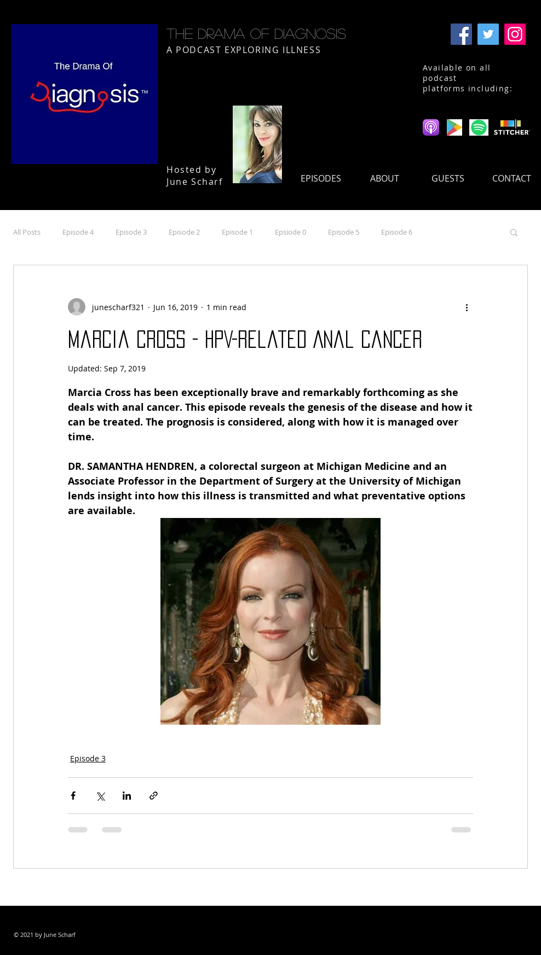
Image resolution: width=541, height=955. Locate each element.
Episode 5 (343, 232)
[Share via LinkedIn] (127, 795)
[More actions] (466, 306)
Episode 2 (184, 232)
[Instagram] (515, 34)
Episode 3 (131, 232)
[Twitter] (488, 34)
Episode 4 (78, 232)
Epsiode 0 (290, 232)
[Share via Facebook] (73, 795)
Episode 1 (237, 232)
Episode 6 (396, 232)
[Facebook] (461, 34)
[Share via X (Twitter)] (100, 795)
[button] (514, 232)
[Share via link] (153, 795)
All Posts (27, 232)
